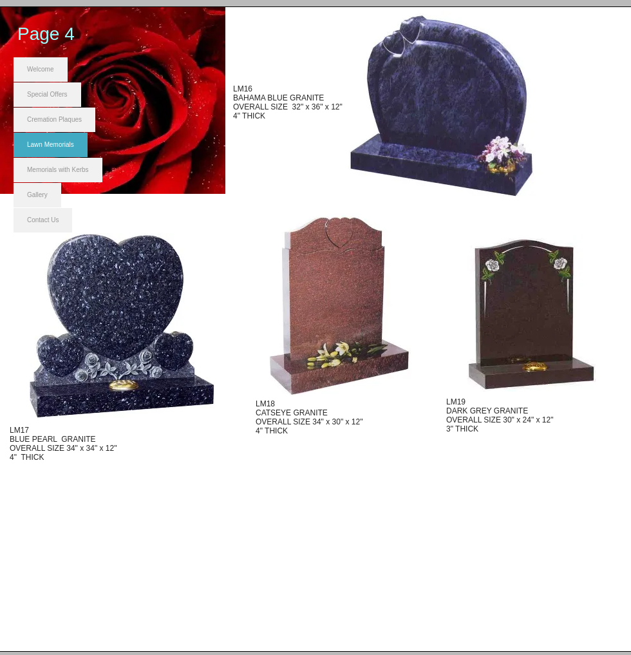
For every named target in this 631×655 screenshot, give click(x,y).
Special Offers (47, 94)
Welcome (40, 69)
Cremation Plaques (54, 119)
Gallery (37, 194)
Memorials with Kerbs (58, 169)
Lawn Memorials (50, 144)
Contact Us (43, 219)
